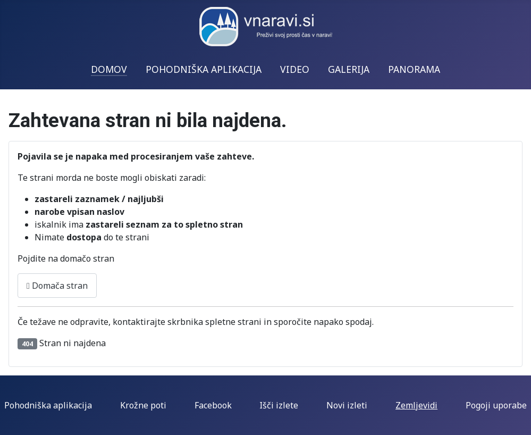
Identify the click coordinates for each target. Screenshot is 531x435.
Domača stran (57, 285)
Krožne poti (143, 405)
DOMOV (109, 69)
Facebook (213, 405)
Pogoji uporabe (496, 405)
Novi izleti (346, 405)
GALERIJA (348, 69)
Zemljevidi (416, 405)
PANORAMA (414, 69)
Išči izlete (278, 405)
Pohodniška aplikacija (48, 405)
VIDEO (294, 69)
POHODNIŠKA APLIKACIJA (204, 69)
